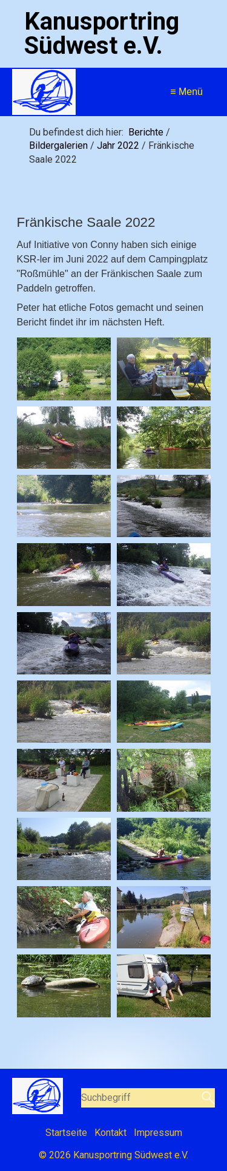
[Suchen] (207, 1097)
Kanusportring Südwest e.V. (101, 33)
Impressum (158, 1132)
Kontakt (110, 1132)
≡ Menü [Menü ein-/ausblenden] (186, 91)
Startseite (66, 1132)
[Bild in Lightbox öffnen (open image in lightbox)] (64, 369)
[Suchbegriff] (148, 1097)
